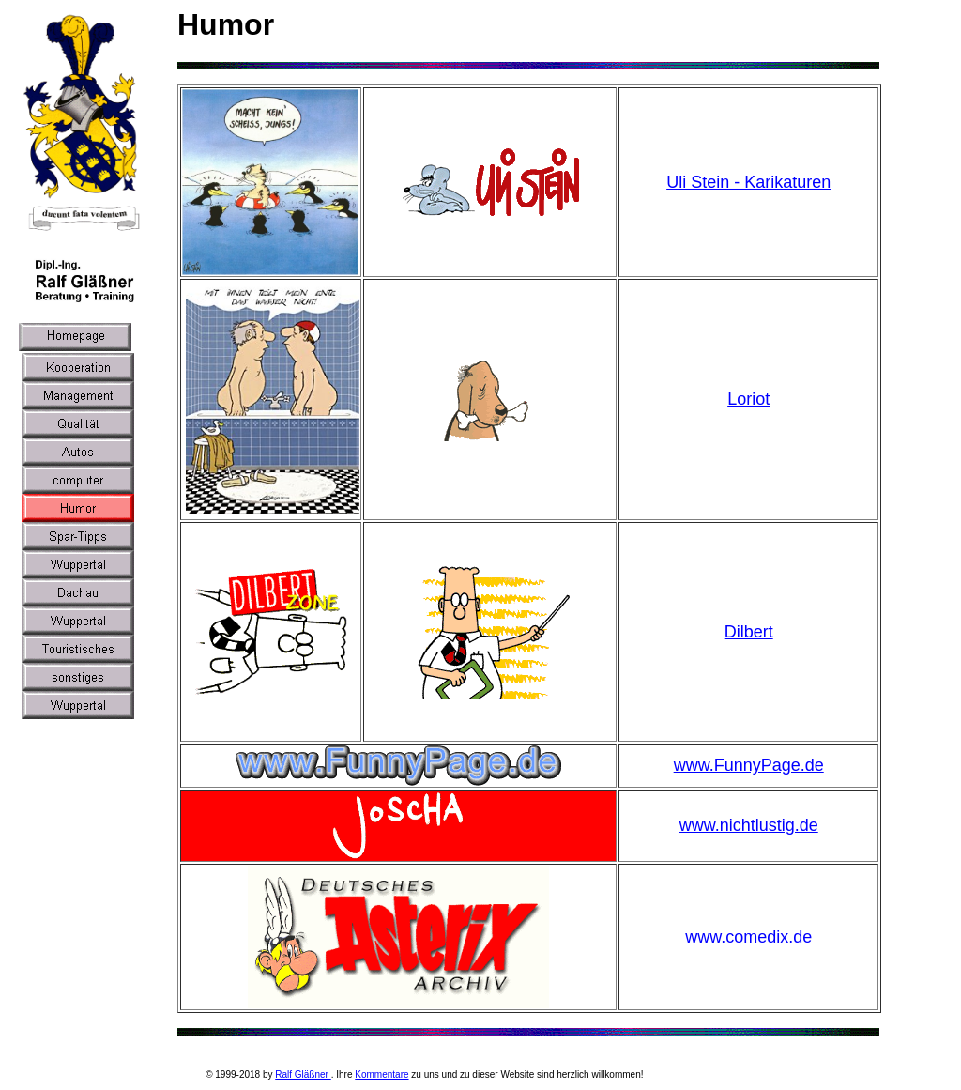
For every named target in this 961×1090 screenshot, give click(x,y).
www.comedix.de (748, 937)
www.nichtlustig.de (748, 825)
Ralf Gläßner (302, 1074)
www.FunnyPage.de (749, 765)
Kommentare (381, 1074)
